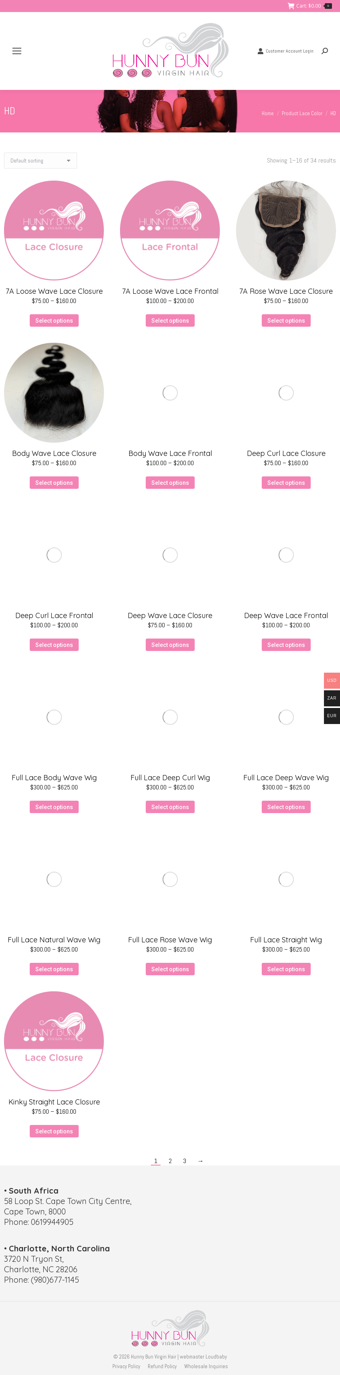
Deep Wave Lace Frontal (286, 615)
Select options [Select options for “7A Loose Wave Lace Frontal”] (170, 320)
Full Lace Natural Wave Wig (54, 939)
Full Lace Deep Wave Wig (286, 777)
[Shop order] (40, 161)
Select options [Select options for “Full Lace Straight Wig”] (286, 969)
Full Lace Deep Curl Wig (170, 777)
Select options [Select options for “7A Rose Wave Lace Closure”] (286, 320)
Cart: (310, 6)
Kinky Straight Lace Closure (54, 1102)
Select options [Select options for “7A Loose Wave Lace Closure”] (54, 320)
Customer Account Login (285, 51)
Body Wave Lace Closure (54, 453)
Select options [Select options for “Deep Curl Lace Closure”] (286, 483)
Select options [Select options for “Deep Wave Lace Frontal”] (286, 645)
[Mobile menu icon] (17, 51)
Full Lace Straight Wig (286, 939)
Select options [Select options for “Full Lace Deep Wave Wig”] (286, 807)
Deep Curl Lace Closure (286, 453)
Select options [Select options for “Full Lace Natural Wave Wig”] (54, 969)
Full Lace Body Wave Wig (54, 777)
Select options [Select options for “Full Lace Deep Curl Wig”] (170, 807)
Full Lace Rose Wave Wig (170, 939)
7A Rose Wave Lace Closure (286, 291)
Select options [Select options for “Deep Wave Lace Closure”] (170, 645)
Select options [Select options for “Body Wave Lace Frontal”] (170, 483)
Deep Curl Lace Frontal (54, 615)
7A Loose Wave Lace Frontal (170, 291)
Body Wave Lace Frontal (170, 453)
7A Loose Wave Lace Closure (54, 291)
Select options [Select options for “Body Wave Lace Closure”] (54, 483)
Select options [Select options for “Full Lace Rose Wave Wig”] (170, 969)
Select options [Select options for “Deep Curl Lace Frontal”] (54, 645)
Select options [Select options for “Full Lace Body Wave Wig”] (54, 807)
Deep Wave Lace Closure (170, 615)
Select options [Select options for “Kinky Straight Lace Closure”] (54, 1131)
